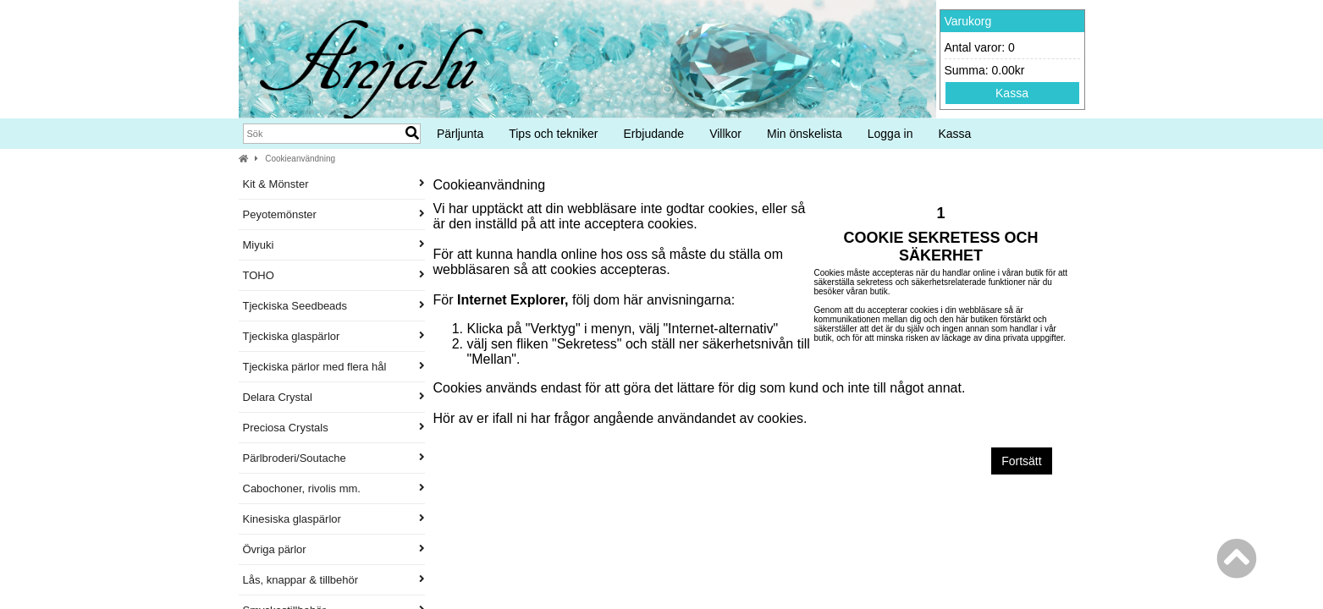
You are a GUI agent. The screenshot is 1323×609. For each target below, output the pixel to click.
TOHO (334, 275)
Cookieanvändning (300, 158)
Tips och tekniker (553, 133)
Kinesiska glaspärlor (334, 519)
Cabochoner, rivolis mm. (334, 488)
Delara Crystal (334, 397)
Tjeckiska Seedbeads (334, 305)
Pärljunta (460, 133)
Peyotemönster (334, 214)
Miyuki (334, 245)
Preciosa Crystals (334, 427)
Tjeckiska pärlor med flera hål (334, 366)
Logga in (890, 133)
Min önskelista (804, 133)
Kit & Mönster (334, 184)
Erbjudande (654, 133)
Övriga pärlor (334, 549)
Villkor (725, 133)
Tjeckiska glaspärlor (334, 336)
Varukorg (968, 21)
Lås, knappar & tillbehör (334, 579)
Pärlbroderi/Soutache (334, 458)
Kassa (1011, 93)
